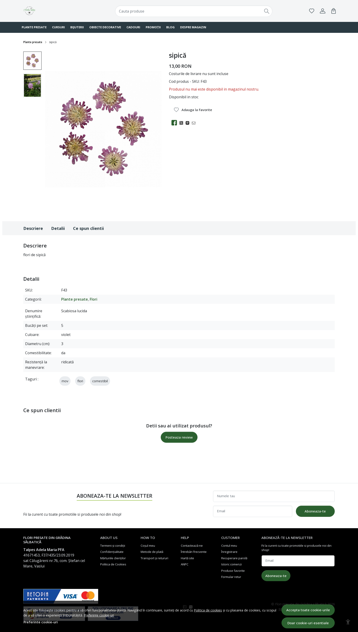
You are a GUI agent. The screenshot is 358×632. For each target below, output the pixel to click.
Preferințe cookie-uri (99, 615)
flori (80, 381)
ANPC (184, 564)
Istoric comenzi (231, 564)
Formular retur (231, 577)
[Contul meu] (322, 11)
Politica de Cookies (113, 564)
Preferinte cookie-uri (41, 622)
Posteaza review (179, 437)
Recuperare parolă (234, 558)
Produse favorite (233, 571)
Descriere (33, 228)
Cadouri (133, 27)
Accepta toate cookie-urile (308, 610)
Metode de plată (152, 552)
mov (65, 381)
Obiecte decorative (105, 27)
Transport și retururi (154, 558)
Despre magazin (193, 27)
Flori (93, 299)
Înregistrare (229, 552)
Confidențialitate (112, 552)
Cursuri (58, 27)
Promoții (153, 27)
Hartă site (187, 558)
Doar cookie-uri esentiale (308, 623)
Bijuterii (77, 27)
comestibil (100, 381)
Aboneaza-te (315, 511)
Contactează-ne (192, 546)
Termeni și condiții (112, 546)
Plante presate (34, 27)
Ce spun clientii (88, 228)
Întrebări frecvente (194, 552)
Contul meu (229, 546)
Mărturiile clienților (113, 558)
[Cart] (333, 11)
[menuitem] (32, 61)
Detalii (58, 228)
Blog (170, 27)
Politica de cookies (208, 610)
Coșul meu (148, 546)
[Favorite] (311, 11)
